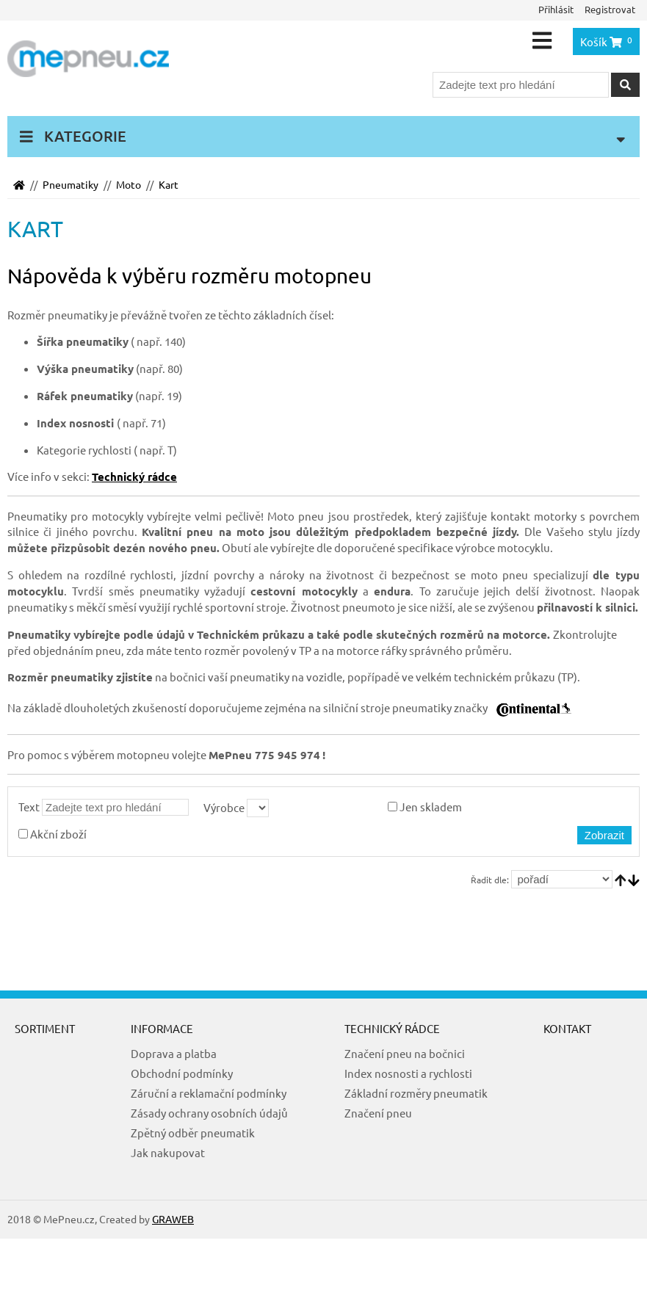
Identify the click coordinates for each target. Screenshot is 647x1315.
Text (29, 807)
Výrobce (224, 807)
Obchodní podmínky (182, 1073)
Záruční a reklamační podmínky (208, 1093)
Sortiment (45, 1028)
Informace (162, 1028)
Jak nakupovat (168, 1152)
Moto (128, 184)
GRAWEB (173, 1218)
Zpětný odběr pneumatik (193, 1133)
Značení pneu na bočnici (404, 1053)
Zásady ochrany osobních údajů (209, 1113)
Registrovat (610, 9)
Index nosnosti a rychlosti (408, 1073)
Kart (168, 184)
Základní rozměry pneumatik (416, 1093)
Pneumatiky (70, 184)
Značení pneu (378, 1113)
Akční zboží (52, 834)
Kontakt (567, 1028)
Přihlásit (556, 9)
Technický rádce (392, 1028)
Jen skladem (425, 807)
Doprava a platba (174, 1053)
